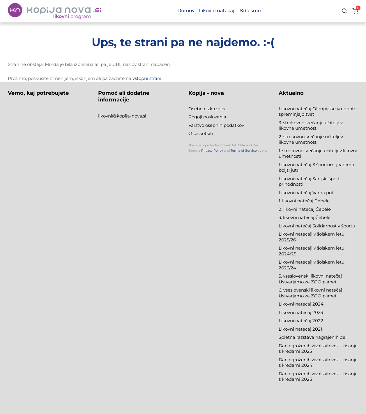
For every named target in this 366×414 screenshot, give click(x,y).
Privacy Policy (212, 150)
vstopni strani (146, 78)
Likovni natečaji (217, 10)
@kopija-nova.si (129, 116)
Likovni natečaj (295, 329)
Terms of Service (244, 150)
